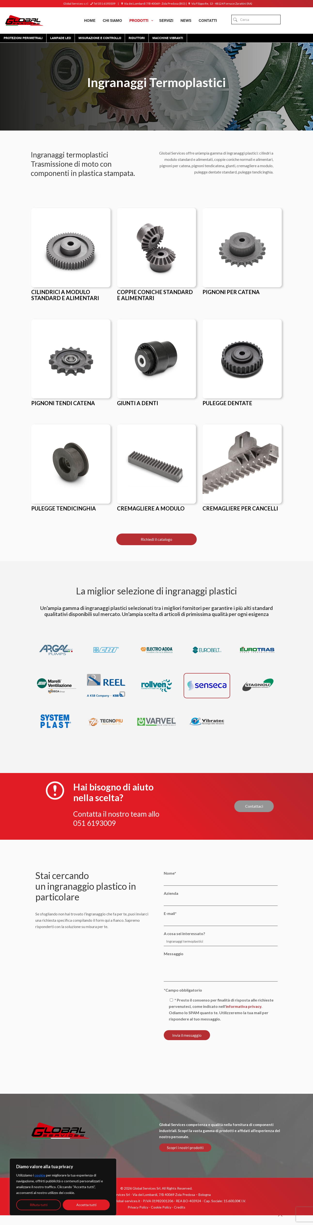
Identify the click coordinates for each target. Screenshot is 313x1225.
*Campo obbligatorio (183, 990)
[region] (63, 1187)
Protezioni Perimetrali (23, 38)
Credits (179, 1207)
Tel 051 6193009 (102, 3)
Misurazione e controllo (99, 38)
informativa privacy (243, 1006)
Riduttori (137, 38)
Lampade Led (60, 38)
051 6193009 (94, 823)
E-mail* (220, 918)
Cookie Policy (161, 1207)
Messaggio (220, 966)
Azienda (220, 898)
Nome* (220, 878)
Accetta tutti (86, 1205)
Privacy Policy (138, 1207)
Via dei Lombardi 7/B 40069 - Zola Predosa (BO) (152, 3)
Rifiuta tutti (38, 1205)
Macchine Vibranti (167, 38)
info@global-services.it (123, 1201)
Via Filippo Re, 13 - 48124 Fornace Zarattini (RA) (219, 3)
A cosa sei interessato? (220, 938)
